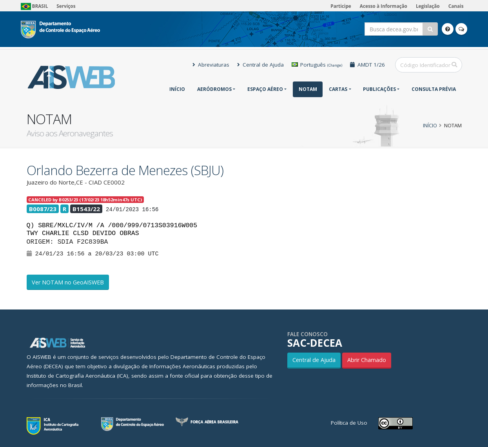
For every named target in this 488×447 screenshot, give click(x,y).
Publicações (379, 89)
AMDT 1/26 (367, 64)
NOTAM (308, 89)
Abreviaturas (210, 64)
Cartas (338, 89)
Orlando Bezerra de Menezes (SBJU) (125, 170)
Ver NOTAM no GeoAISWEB (68, 282)
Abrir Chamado (366, 360)
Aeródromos (214, 89)
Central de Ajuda (260, 64)
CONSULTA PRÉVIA (434, 89)
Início (177, 89)
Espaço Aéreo (265, 89)
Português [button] (317, 64)
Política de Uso (349, 422)
